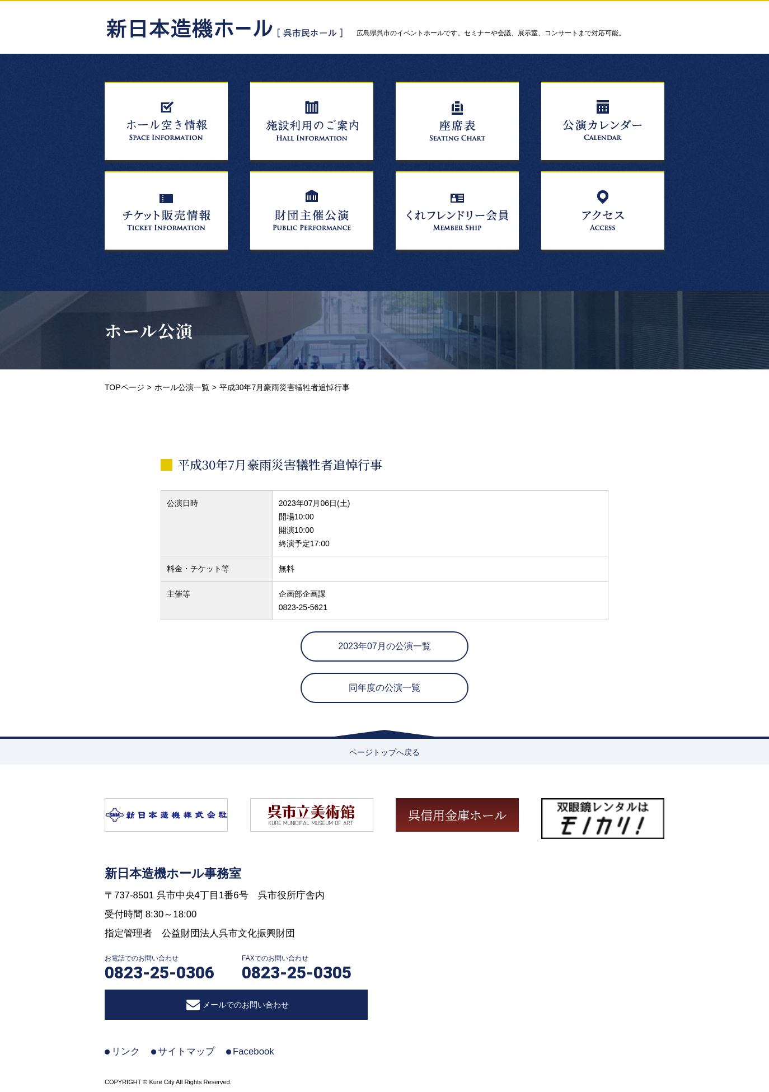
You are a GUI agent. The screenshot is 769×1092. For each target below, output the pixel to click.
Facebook (253, 1051)
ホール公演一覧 (181, 387)
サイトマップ (186, 1051)
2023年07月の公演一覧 (384, 646)
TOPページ (124, 387)
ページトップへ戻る (384, 752)
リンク (125, 1051)
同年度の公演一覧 (384, 687)
